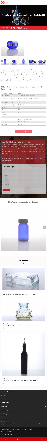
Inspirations (5, 402)
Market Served (5, 406)
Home (4, 27)
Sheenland (4, 399)
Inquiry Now (23, 132)
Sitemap (2, 431)
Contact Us (4, 410)
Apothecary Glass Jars (18, 27)
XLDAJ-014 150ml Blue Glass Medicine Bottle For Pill (23, 253)
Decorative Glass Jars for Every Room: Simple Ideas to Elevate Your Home (20, 325)
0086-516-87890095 (10, 162)
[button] (2, 61)
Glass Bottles (5, 391)
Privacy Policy (9, 431)
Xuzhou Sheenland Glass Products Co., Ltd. (15, 429)
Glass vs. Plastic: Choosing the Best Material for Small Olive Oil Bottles (19, 380)
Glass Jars (9, 27)
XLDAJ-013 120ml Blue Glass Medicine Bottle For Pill (15, 28)
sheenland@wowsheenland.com (11, 156)
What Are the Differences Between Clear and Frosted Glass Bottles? (18, 294)
